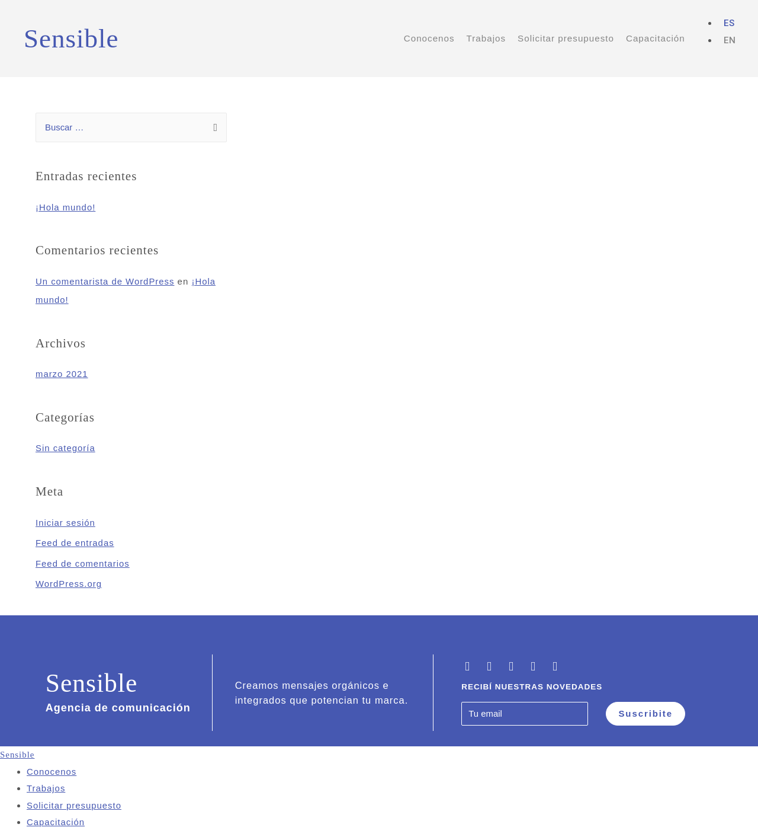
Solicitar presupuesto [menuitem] (74, 802)
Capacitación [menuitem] (56, 818)
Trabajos (486, 38)
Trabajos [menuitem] (46, 785)
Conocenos (429, 38)
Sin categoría (65, 447)
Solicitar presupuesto (566, 38)
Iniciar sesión (66, 521)
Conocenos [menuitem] (52, 769)
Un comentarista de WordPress (105, 281)
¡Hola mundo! (66, 208)
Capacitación (655, 38)
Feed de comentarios (83, 560)
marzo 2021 (62, 373)
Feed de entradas (75, 540)
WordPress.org (69, 581)
